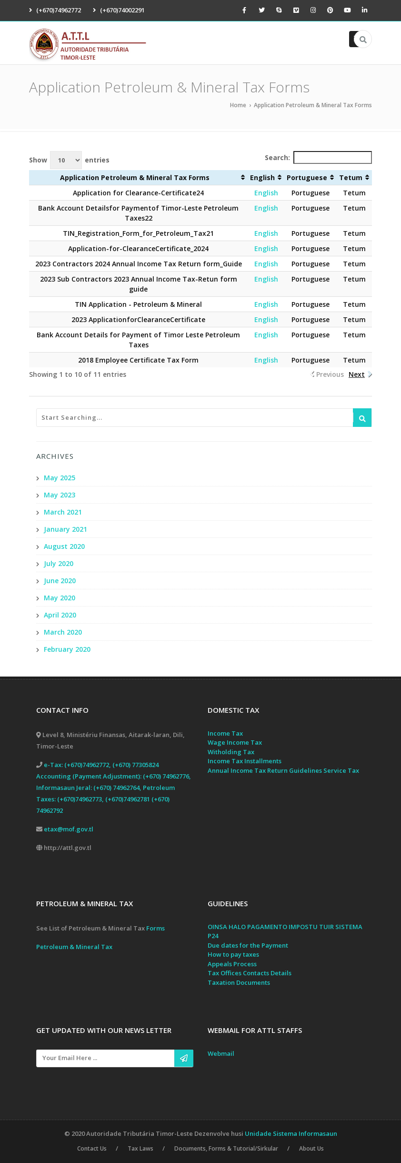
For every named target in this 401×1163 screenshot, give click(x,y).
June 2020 (60, 580)
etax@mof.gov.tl (68, 829)
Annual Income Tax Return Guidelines (265, 770)
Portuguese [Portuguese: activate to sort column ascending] (307, 177)
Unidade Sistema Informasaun (291, 1133)
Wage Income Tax (235, 742)
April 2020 (60, 614)
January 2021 (65, 529)
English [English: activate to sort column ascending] (262, 177)
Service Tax (341, 770)
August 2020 (64, 546)
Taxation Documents (239, 982)
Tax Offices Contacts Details (249, 973)
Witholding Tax (231, 752)
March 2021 (63, 511)
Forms (155, 928)
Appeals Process (232, 964)
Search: (318, 157)
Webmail (221, 1054)
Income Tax (225, 733)
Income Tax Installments (244, 761)
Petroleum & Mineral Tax (74, 946)
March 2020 (63, 632)
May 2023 (59, 494)
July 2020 (58, 563)
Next (357, 374)
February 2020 (67, 649)
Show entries (69, 160)
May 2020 (59, 597)
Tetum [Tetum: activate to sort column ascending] (350, 177)
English (266, 192)
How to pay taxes (233, 955)
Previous (330, 374)
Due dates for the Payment (248, 945)
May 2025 (59, 477)
